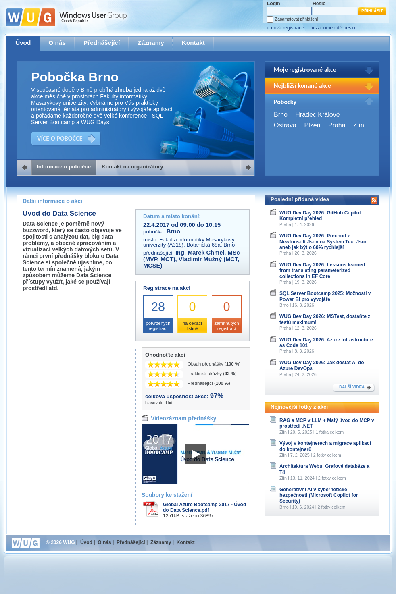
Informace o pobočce (64, 167)
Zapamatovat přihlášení (296, 19)
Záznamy (151, 42)
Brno (281, 114)
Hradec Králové (317, 114)
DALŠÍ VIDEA (352, 387)
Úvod (23, 42)
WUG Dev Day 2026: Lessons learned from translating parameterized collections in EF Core (322, 270)
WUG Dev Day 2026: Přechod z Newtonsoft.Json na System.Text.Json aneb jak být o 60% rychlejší (323, 241)
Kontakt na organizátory (132, 167)
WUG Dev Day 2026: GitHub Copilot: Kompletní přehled (321, 215)
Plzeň (312, 125)
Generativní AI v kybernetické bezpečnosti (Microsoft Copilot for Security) (318, 495)
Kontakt (193, 42)
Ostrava (285, 125)
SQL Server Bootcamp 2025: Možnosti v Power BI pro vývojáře (325, 296)
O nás (57, 42)
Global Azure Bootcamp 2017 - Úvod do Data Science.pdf (204, 507)
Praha (337, 125)
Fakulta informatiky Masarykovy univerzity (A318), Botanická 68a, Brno (189, 242)
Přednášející (101, 42)
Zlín (358, 125)
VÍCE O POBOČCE (60, 138)
